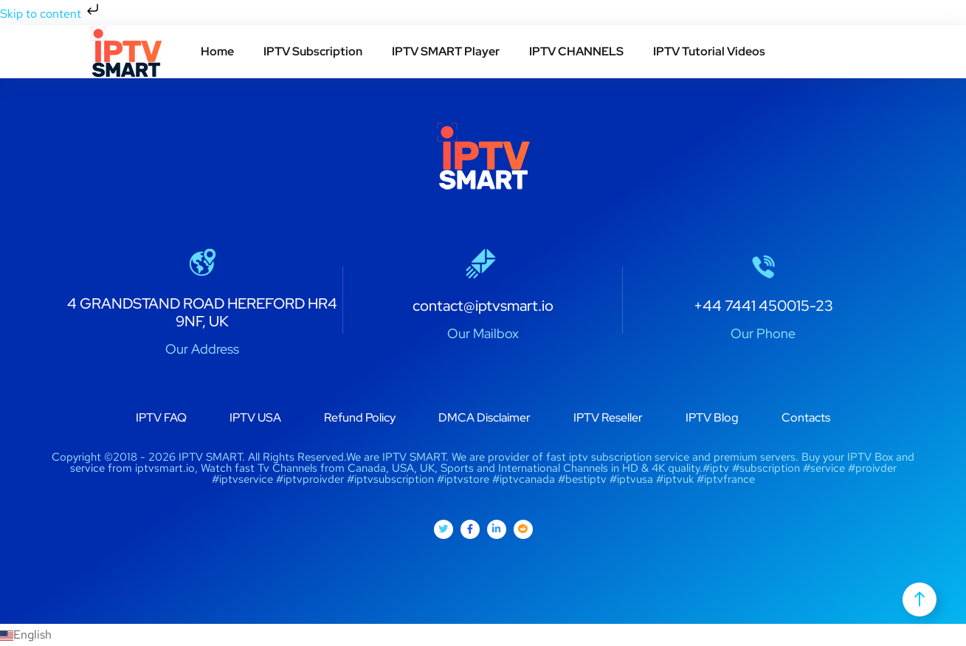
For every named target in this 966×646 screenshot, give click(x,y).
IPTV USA (255, 417)
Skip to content (51, 13)
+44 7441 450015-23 (763, 305)
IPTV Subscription (312, 51)
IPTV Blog (712, 417)
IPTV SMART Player (446, 51)
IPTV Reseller (608, 417)
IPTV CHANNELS (576, 51)
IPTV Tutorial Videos (709, 51)
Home (217, 51)
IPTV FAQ (161, 417)
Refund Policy (360, 417)
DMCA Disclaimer (484, 417)
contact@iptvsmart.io (483, 305)
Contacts (806, 417)
